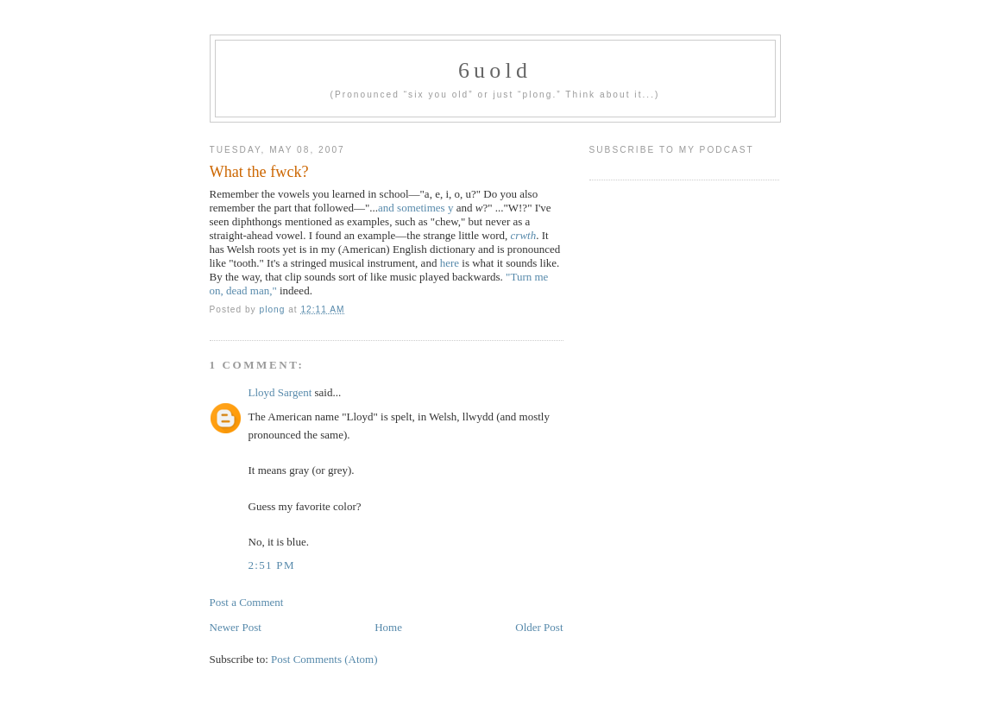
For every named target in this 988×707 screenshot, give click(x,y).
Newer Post (235, 627)
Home (388, 627)
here (449, 262)
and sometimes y (415, 207)
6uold (495, 70)
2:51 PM (272, 565)
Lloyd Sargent (280, 392)
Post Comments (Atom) (324, 659)
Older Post (539, 627)
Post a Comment (247, 602)
